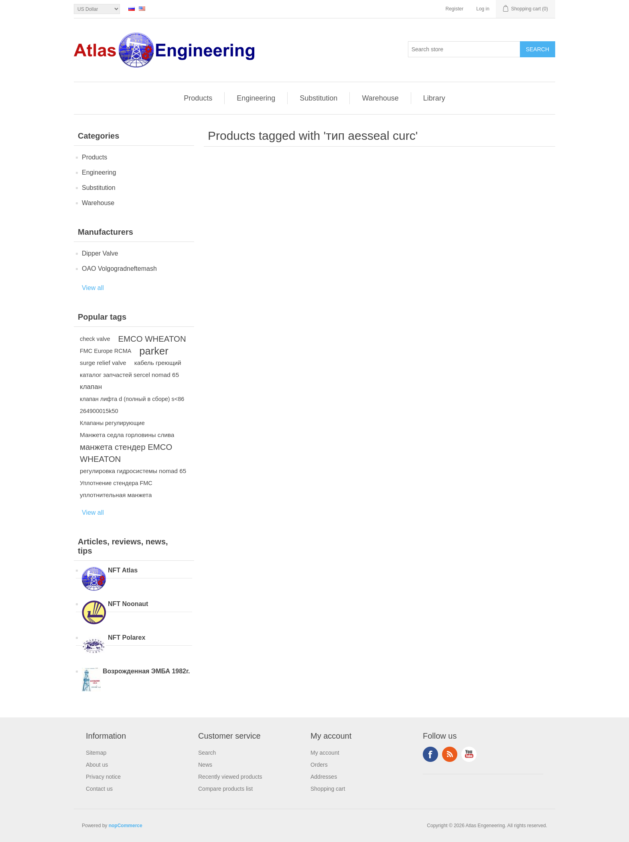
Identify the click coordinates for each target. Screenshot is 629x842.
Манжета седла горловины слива (127, 434)
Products (198, 98)
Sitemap (96, 752)
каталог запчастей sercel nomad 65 (129, 374)
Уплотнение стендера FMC (116, 483)
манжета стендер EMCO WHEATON (126, 453)
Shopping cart (327, 789)
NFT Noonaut (128, 603)
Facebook (430, 754)
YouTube (469, 754)
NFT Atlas (123, 570)
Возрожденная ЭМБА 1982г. (146, 671)
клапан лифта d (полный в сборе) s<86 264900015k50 (132, 405)
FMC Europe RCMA (105, 351)
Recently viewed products (230, 777)
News (205, 764)
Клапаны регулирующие (112, 423)
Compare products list (225, 789)
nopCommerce (125, 825)
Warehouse (380, 98)
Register (455, 9)
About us (97, 764)
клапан (91, 387)
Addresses (323, 777)
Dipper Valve (100, 253)
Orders (319, 764)
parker (153, 351)
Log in (482, 9)
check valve (95, 339)
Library (434, 98)
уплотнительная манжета (116, 495)
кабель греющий (157, 362)
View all (93, 287)
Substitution (318, 98)
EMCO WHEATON (152, 338)
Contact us (99, 789)
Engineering (256, 98)
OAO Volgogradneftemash (119, 268)
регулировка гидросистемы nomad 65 (133, 470)
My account (324, 752)
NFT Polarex (126, 637)
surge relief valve (103, 362)
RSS (449, 754)
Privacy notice (103, 777)
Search (207, 752)
